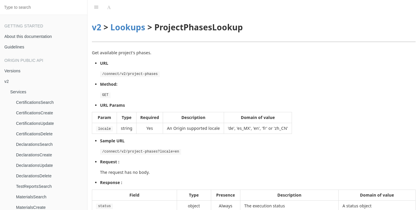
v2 (6, 81)
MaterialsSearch (31, 197)
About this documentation (28, 36)
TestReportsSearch (34, 186)
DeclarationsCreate (34, 155)
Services (18, 92)
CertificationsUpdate (35, 123)
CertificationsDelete (34, 134)
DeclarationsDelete (34, 176)
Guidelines (14, 47)
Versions (12, 71)
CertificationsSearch (35, 102)
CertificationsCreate (34, 113)
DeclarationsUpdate (34, 165)
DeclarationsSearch (34, 144)
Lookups (128, 12)
